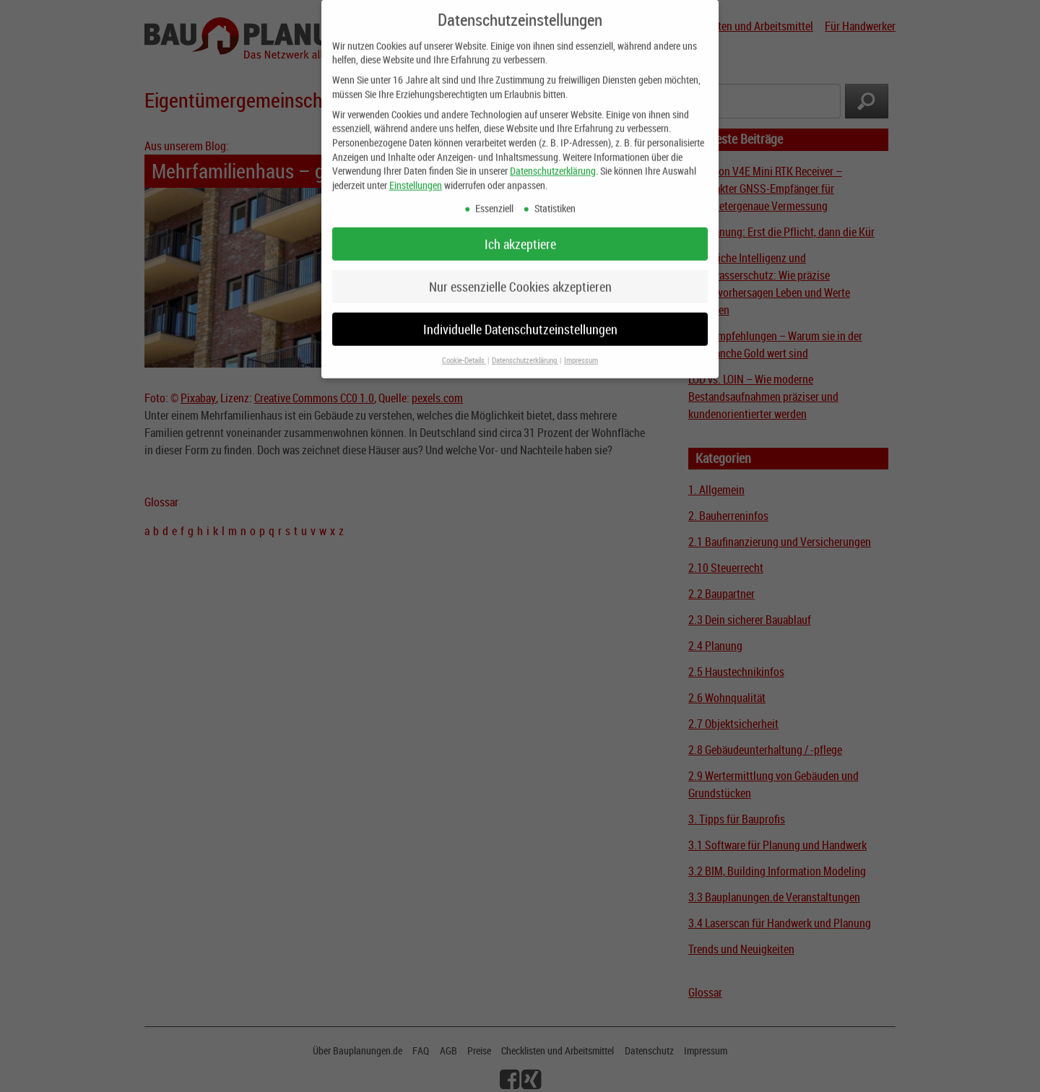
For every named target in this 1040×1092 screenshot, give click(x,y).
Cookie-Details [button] (464, 349)
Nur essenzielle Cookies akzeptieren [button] (520, 275)
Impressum (581, 349)
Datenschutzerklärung (553, 160)
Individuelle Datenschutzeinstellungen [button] (520, 318)
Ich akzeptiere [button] (520, 233)
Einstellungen (415, 174)
